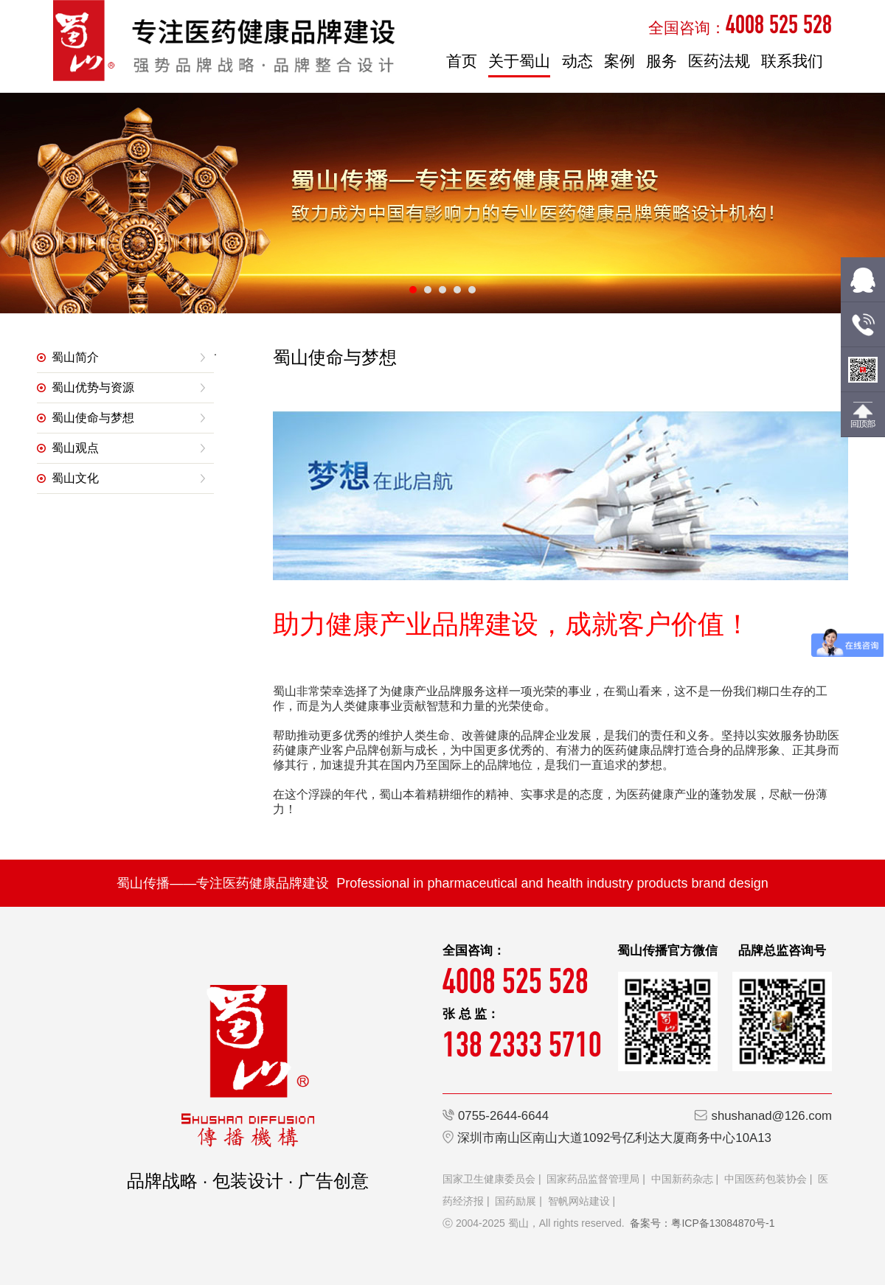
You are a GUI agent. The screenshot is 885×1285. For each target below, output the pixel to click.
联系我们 (792, 60)
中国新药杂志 (682, 1179)
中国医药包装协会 (765, 1179)
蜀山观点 (75, 448)
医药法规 (719, 60)
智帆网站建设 (579, 1201)
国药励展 (515, 1201)
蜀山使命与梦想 (93, 417)
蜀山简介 (75, 357)
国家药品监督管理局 (592, 1179)
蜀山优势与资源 (93, 387)
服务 (661, 60)
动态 (577, 60)
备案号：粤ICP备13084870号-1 (702, 1223)
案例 (619, 60)
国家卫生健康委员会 (488, 1179)
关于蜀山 (519, 60)
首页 (461, 60)
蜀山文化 (75, 478)
